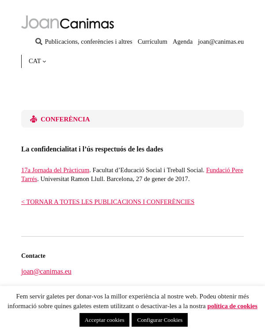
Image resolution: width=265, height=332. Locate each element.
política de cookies (232, 305)
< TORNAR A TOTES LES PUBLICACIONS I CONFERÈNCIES (107, 201)
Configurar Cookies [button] (159, 320)
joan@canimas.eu (46, 271)
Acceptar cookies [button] (105, 320)
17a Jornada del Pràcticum (55, 170)
